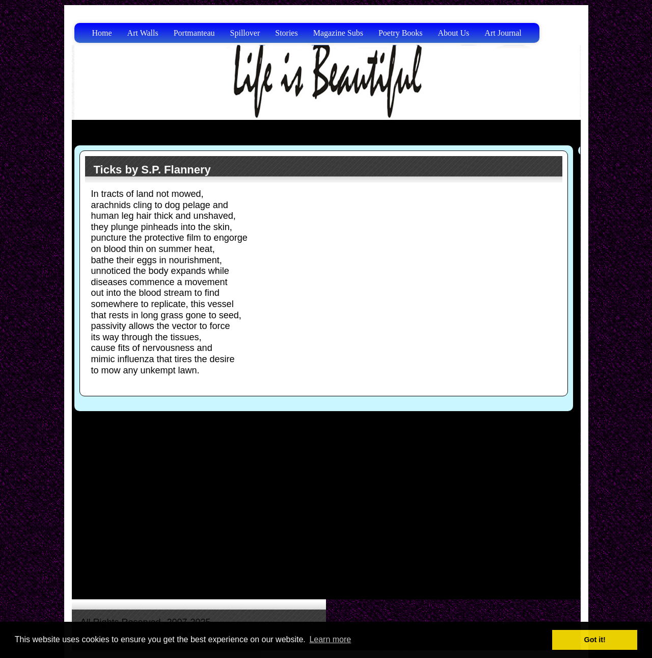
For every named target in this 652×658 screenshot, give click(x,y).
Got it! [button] (595, 640)
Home (102, 33)
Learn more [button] (330, 639)
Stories (286, 33)
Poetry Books (400, 33)
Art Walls (142, 33)
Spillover (245, 33)
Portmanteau (194, 33)
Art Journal (502, 33)
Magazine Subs (338, 33)
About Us (454, 33)
